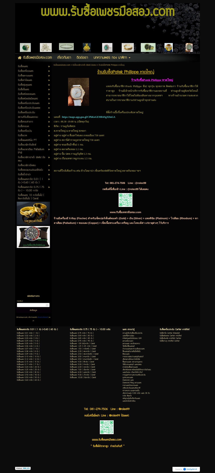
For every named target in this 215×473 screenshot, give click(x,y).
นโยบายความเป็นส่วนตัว (43, 317)
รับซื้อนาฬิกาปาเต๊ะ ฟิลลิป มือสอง (84, 65)
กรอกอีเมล (20, 301)
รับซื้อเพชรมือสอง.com (62, 65)
